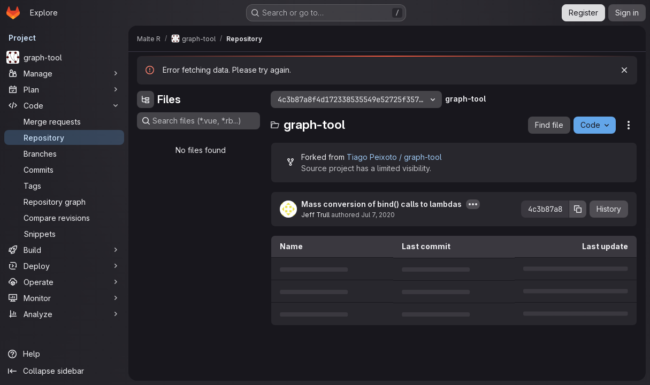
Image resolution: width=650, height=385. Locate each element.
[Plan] (64, 89)
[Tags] (64, 185)
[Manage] (64, 73)
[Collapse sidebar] (64, 371)
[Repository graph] (64, 201)
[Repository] (64, 137)
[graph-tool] (64, 57)
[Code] (64, 105)
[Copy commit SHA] (577, 209)
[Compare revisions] (64, 217)
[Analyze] (64, 313)
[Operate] (64, 281)
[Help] (64, 353)
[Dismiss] (624, 70)
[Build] (64, 249)
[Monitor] (64, 297)
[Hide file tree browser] (145, 99)
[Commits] (64, 169)
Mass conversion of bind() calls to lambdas (381, 204)
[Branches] (64, 153)
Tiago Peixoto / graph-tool (394, 156)
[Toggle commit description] (473, 204)
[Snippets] (64, 233)
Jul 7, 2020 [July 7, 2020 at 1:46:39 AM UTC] (378, 215)
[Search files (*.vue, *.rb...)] (198, 120)
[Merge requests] (64, 121)
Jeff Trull (315, 215)
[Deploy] (64, 265)
